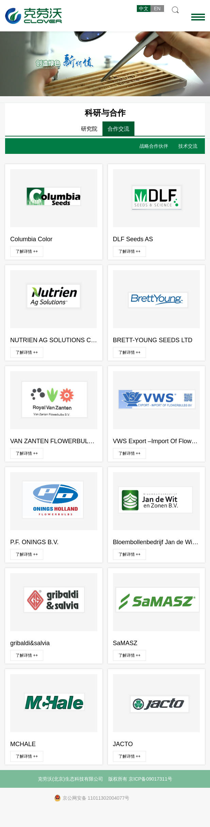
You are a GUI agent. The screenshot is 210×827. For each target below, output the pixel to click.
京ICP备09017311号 (150, 779)
